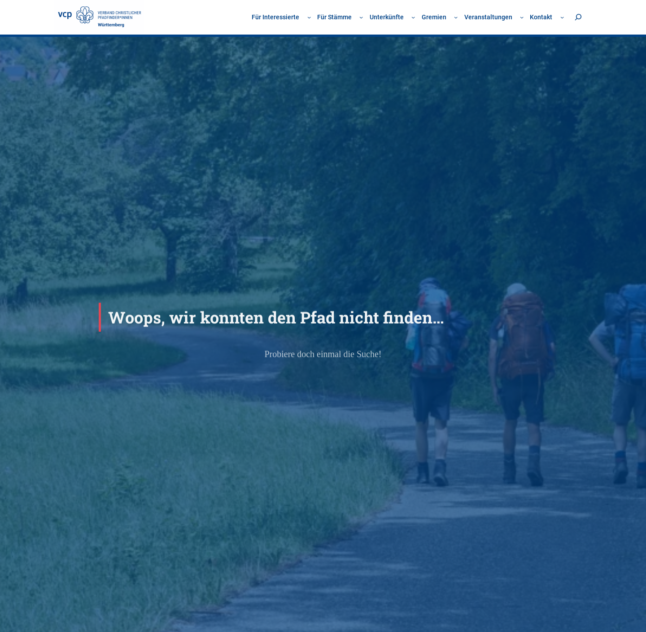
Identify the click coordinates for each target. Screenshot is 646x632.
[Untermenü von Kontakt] (562, 17)
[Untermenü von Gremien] (456, 17)
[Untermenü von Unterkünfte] (413, 17)
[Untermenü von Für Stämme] (361, 17)
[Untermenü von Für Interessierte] (309, 17)
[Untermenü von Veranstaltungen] (522, 17)
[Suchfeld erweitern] (578, 17)
